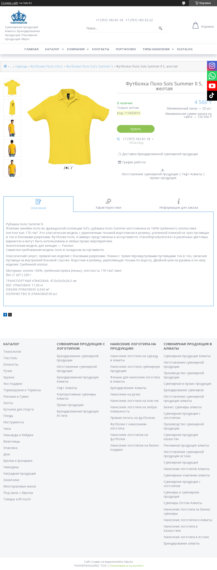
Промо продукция (70, 405)
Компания (76, 49)
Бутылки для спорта (18, 409)
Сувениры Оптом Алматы (183, 503)
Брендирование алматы (182, 543)
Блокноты (10, 364)
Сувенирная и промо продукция (187, 383)
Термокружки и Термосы (22, 390)
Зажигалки (11, 480)
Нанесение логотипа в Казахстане (181, 528)
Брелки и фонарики (17, 460)
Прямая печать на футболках (132, 418)
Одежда (21, 66)
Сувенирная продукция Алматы (187, 356)
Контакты (100, 49)
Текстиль (10, 358)
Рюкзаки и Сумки (16, 396)
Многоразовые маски (19, 486)
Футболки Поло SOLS (46, 66)
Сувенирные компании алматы (187, 475)
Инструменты (13, 422)
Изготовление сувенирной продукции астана (184, 454)
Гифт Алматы (67, 388)
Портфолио (126, 49)
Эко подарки (12, 383)
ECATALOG (185, 49)
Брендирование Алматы (128, 388)
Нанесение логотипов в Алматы (188, 520)
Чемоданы (11, 467)
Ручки (7, 371)
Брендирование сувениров (184, 390)
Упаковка (10, 448)
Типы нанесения (156, 49)
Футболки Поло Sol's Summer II (89, 66)
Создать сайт (9, 3)
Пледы (8, 416)
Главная (31, 49)
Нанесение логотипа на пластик (134, 401)
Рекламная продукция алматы (186, 445)
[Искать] (160, 28)
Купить (135, 129)
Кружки (8, 377)
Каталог (52, 49)
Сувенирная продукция (181, 462)
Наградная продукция (19, 473)
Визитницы (11, 441)
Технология (12, 351)
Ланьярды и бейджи (18, 435)
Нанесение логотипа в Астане (186, 537)
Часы (7, 428)
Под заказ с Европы (18, 493)
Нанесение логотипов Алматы (186, 469)
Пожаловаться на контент (126, 566)
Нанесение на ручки (125, 394)
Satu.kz (128, 562)
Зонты (8, 403)
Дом (6, 454)
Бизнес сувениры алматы (183, 407)
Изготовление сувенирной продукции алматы (184, 398)
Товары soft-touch (17, 499)
